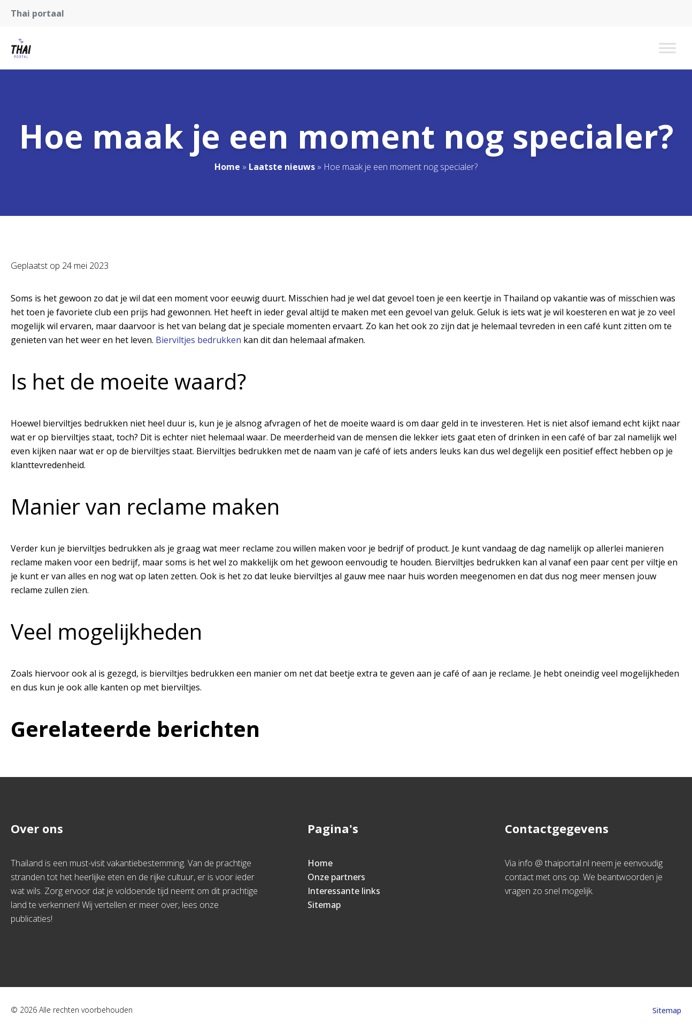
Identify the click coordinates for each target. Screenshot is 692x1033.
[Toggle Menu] (667, 48)
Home (227, 167)
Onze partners (336, 877)
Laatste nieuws (282, 167)
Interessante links (343, 891)
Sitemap (324, 905)
